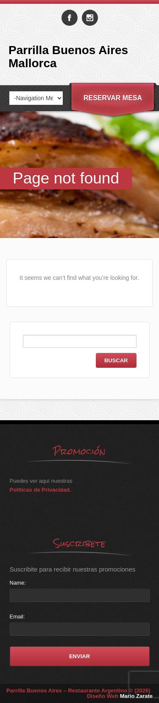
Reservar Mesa (113, 97)
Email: (17, 616)
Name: (18, 583)
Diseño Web (120, 696)
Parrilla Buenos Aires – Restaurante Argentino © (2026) (78, 690)
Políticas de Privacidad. (40, 490)
